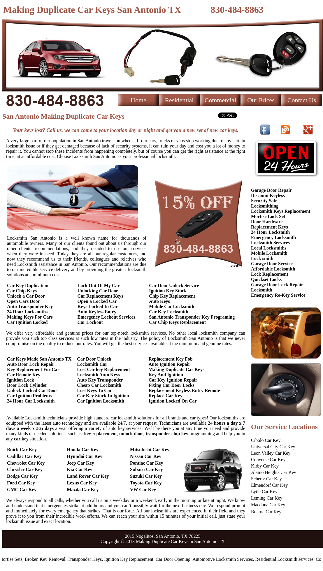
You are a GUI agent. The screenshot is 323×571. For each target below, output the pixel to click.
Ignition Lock (20, 379)
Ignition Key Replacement (130, 559)
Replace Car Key (165, 395)
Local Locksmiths (268, 247)
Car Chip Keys (22, 290)
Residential (179, 100)
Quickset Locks (266, 279)
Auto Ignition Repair (169, 364)
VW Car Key (143, 489)
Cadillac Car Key (24, 456)
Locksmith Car (92, 364)
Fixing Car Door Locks (171, 385)
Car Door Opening (174, 559)
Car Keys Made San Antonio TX (39, 358)
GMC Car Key (21, 489)
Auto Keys (159, 301)
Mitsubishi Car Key (149, 449)
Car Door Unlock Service (174, 285)
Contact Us (301, 100)
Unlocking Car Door (98, 290)
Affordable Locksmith (273, 268)
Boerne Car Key (266, 511)
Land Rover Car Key (88, 476)
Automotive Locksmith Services (224, 559)
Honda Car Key (83, 449)
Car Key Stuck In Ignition (103, 395)
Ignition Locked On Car (173, 400)
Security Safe (264, 200)
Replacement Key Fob (171, 358)
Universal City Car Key (273, 446)
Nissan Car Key (145, 456)
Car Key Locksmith (168, 311)
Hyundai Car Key (85, 456)
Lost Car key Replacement (103, 369)
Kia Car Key (79, 469)
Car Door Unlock (94, 358)
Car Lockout (90, 322)
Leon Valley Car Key (270, 453)
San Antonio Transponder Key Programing (192, 317)
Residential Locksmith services (286, 559)
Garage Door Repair (271, 190)
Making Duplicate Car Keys (176, 369)
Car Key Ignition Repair (173, 379)
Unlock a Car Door (26, 296)
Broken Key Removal (47, 559)
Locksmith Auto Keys (98, 374)
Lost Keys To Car (94, 390)
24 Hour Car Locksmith (31, 400)
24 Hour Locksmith (270, 232)
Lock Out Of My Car (99, 285)
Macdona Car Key (268, 504)
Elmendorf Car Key (269, 485)
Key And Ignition (166, 374)
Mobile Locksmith (269, 253)
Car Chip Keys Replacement (177, 322)
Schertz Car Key (266, 478)
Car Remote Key (23, 374)
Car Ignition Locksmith (100, 400)
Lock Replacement (269, 274)
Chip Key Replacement (172, 296)
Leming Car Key (266, 498)
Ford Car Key (21, 482)
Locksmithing (264, 205)
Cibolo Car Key (265, 440)
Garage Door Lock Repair (277, 284)
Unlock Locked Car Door (32, 390)
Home (138, 100)
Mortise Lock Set (268, 216)
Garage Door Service (272, 263)
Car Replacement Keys (100, 296)
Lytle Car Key (264, 491)
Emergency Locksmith (273, 237)
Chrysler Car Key (25, 469)
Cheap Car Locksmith (99, 385)
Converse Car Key (268, 459)
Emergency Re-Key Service (278, 295)
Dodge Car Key (22, 476)
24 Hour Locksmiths (27, 311)
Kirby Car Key (265, 465)
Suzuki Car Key (146, 476)
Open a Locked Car (97, 301)
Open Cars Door (23, 301)
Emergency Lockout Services (106, 317)
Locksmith (261, 289)
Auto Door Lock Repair (30, 364)
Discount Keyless (268, 195)
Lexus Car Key (82, 482)
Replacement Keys (269, 226)
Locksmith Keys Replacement (280, 211)
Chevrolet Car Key (26, 463)
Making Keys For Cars (30, 317)
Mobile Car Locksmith (171, 306)
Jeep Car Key (80, 463)
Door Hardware (266, 221)
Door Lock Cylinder (27, 385)
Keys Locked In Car (98, 306)
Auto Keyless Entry (97, 311)
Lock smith (262, 258)
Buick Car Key (22, 449)
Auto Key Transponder (100, 379)
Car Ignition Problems (29, 395)
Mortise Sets (12, 559)
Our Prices (260, 100)
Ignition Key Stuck (168, 290)
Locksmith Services (270, 242)
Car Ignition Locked (27, 322)
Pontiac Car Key (146, 463)
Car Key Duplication (27, 285)
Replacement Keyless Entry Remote (184, 390)
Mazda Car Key (83, 489)
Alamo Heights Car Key (273, 472)
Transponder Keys (86, 559)
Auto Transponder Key (30, 306)
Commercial (220, 100)
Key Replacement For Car (33, 369)
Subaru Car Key (146, 469)
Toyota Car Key (146, 482)
